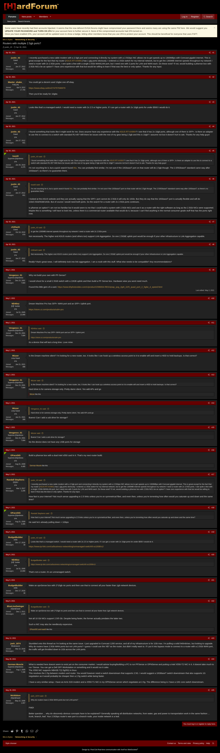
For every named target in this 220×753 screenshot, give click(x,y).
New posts (27, 16)
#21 (212, 580)
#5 (213, 151)
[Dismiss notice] (214, 28)
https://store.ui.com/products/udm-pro (46, 309)
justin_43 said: (37, 157)
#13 (212, 375)
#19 (212, 532)
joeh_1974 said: (37, 696)
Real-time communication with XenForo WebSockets (118, 750)
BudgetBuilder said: (39, 560)
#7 (213, 222)
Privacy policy (198, 743)
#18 (212, 508)
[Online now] (4, 153)
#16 (212, 450)
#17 (212, 474)
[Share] (209, 52)
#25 (212, 690)
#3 (213, 102)
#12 (212, 350)
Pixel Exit (93, 750)
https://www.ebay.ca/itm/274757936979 (47, 88)
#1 (213, 53)
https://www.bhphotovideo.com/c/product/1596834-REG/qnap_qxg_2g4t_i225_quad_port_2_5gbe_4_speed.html (110, 287)
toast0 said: (35, 185)
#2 (213, 77)
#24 (212, 659)
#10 (212, 298)
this (75, 168)
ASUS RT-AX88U (74, 60)
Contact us (171, 743)
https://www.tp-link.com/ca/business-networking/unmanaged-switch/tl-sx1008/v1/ (66, 546)
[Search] (208, 16)
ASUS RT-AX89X (128, 131)
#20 (212, 555)
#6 (213, 179)
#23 (212, 638)
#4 (213, 126)
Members (43, 16)
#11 (212, 323)
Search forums (24, 21)
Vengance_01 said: (38, 409)
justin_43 (8, 47)
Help (208, 743)
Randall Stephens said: (40, 513)
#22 (212, 601)
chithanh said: (36, 250)
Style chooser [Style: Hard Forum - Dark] (11, 743)
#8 (213, 244)
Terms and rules (184, 743)
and (38, 629)
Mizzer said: (36, 381)
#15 (212, 427)
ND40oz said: (36, 328)
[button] (34, 16)
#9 (213, 270)
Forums (12, 16)
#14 (212, 403)
